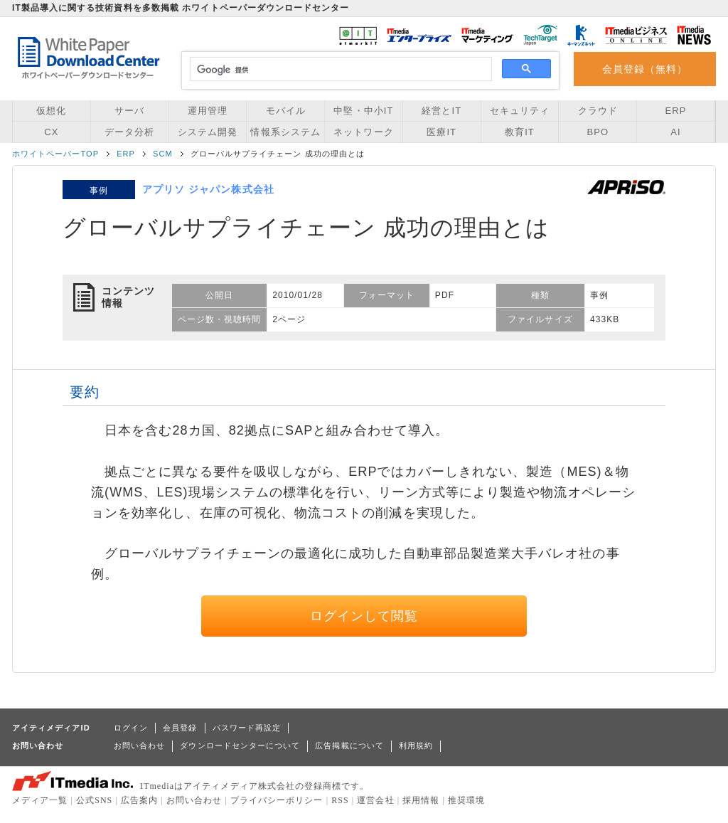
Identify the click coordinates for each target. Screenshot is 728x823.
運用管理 (208, 110)
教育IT (520, 132)
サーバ (129, 110)
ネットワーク (363, 132)
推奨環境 (466, 800)
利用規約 (416, 745)
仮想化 (51, 110)
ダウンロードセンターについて (240, 745)
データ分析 (129, 132)
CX (51, 132)
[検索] (339, 69)
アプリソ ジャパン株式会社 (208, 189)
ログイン (131, 727)
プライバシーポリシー (276, 800)
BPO (598, 132)
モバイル (286, 110)
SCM (163, 153)
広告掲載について (349, 745)
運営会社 (375, 800)
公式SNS (94, 800)
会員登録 (180, 727)
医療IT (441, 132)
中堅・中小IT (363, 110)
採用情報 (420, 800)
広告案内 (139, 800)
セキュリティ (520, 110)
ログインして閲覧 (364, 616)
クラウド (598, 110)
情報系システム (285, 132)
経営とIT (441, 110)
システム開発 (207, 132)
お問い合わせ (139, 745)
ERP (676, 110)
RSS (340, 800)
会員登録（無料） (645, 69)
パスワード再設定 (247, 727)
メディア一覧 (40, 800)
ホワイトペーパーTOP (55, 153)
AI (675, 132)
